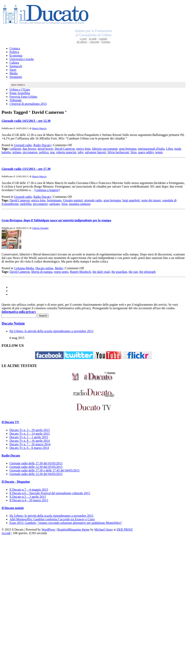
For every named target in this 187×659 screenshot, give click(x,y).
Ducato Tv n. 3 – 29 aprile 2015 (29, 430)
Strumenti (15, 77)
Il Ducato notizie (13, 508)
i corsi (83, 38)
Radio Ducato (42, 145)
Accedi (6, 533)
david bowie (45, 148)
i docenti (94, 41)
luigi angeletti (131, 200)
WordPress (48, 529)
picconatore (30, 152)
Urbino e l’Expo (19, 89)
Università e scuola (21, 59)
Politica (14, 52)
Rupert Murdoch (80, 271)
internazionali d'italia (151, 148)
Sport (12, 69)
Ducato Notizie (13, 323)
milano (16, 152)
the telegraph (147, 271)
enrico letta (83, 148)
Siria (134, 152)
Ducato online (44, 268)
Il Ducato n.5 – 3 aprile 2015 (27, 496)
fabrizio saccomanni (104, 148)
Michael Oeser (103, 529)
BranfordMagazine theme (73, 529)
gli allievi (82, 41)
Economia (15, 55)
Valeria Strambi (40, 228)
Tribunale (15, 100)
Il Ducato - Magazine (16, 481)
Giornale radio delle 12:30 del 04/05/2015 (36, 474)
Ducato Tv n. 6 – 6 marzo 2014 (29, 447)
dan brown (29, 148)
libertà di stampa (41, 271)
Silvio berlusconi (118, 152)
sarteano (54, 204)
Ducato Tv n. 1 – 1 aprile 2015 (28, 437)
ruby (80, 152)
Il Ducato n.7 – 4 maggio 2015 (28, 489)
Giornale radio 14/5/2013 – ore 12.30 (26, 120)
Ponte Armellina (19, 93)
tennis (159, 152)
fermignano (54, 200)
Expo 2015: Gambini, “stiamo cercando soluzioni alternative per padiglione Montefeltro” (65, 522)
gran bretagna (128, 148)
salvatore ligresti (95, 152)
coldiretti (15, 148)
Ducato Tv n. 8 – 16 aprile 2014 (29, 440)
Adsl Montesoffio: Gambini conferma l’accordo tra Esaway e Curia (52, 519)
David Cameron (65, 148)
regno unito (61, 271)
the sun (133, 271)
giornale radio (93, 200)
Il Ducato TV (10, 422)
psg (52, 152)
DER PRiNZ (125, 529)
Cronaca (14, 48)
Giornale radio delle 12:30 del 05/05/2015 (36, 466)
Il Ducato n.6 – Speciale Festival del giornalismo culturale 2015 (49, 493)
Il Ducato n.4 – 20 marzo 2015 (28, 500)
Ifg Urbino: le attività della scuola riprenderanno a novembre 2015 (51, 331)
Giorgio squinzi (73, 200)
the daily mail (101, 271)
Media (13, 73)
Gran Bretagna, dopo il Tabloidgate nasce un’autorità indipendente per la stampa (56, 220)
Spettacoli (15, 66)
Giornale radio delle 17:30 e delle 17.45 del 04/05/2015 (44, 470)
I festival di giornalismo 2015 (28, 103)
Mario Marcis (39, 128)
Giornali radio (23, 145)
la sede (92, 38)
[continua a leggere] (47, 190)
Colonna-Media (24, 268)
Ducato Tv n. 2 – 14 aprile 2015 (29, 433)
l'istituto (105, 41)
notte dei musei (151, 200)
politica (44, 152)
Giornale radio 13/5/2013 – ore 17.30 (26, 169)
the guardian (119, 271)
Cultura (14, 62)
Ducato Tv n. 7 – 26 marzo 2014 (29, 444)
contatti (103, 38)
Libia (169, 148)
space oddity (146, 152)
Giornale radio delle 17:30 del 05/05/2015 (36, 463)
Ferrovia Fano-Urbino (23, 96)
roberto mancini (66, 152)
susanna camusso (80, 204)
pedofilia (25, 204)
